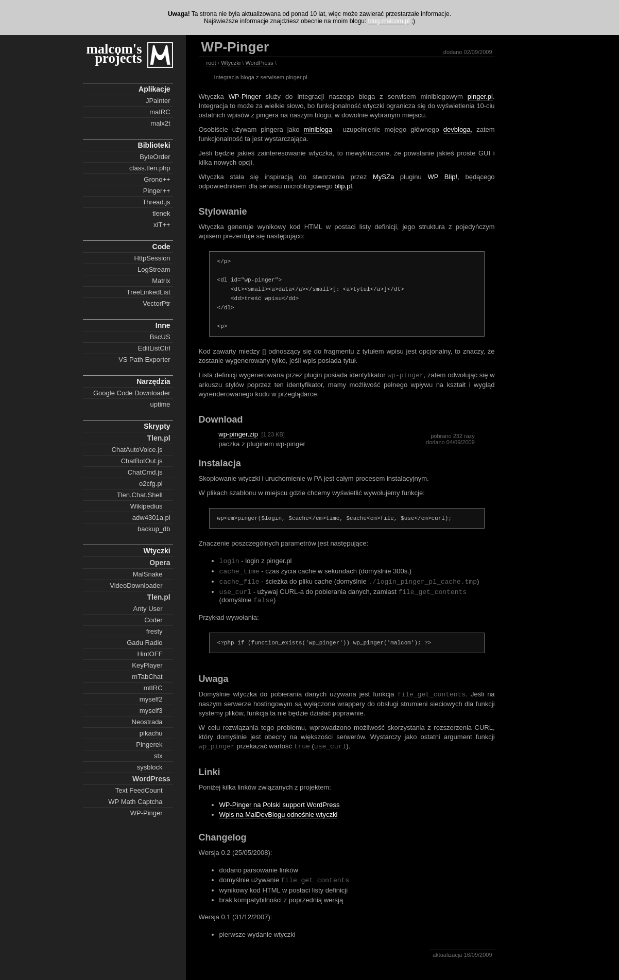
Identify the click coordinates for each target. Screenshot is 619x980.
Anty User (148, 608)
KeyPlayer (147, 665)
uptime (160, 404)
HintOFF (149, 654)
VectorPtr (156, 303)
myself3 (151, 710)
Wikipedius (146, 506)
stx (158, 756)
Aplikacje (154, 89)
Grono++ (157, 179)
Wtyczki (156, 551)
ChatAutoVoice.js (137, 449)
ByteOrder (155, 157)
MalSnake (148, 574)
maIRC (159, 112)
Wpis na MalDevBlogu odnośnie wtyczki (278, 820)
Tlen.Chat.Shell (140, 495)
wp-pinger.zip (238, 434)
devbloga (457, 129)
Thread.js (156, 202)
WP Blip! (442, 177)
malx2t (160, 123)
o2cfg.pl (151, 483)
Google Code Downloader (131, 393)
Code (161, 246)
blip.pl (343, 186)
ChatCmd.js (145, 472)
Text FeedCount (139, 790)
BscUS (160, 337)
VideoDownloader (136, 585)
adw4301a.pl (151, 517)
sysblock (150, 767)
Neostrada (147, 722)
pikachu (151, 733)
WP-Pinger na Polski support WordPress (279, 810)
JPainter (158, 100)
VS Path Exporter (144, 359)
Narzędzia (153, 381)
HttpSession (152, 258)
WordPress (151, 779)
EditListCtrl (154, 348)
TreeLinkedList (148, 292)
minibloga (318, 129)
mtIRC (153, 688)
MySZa (383, 177)
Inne (163, 325)
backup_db (153, 529)
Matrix (161, 281)
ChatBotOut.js (142, 461)
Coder (153, 620)
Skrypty (157, 426)
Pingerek (149, 744)
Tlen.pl (158, 438)
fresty (154, 631)
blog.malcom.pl (389, 21)
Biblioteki (154, 145)
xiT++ (161, 225)
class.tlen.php (149, 168)
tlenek (161, 213)
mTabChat (147, 676)
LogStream (153, 269)
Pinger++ (156, 191)
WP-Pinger (146, 813)
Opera (159, 562)
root (211, 63)
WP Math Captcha (135, 802)
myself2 (151, 699)
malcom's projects (114, 53)
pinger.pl (480, 96)
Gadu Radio (144, 642)
